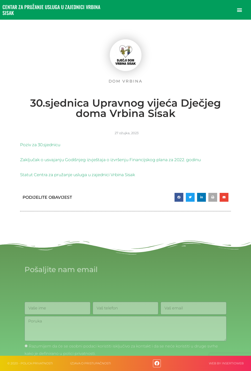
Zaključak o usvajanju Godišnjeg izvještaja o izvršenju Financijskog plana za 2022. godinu (110, 159)
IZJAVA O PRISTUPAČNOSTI (90, 363)
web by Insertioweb (226, 363)
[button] (240, 10)
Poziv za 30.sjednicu (40, 144)
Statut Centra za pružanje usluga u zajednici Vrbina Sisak (77, 174)
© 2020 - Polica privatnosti (30, 363)
